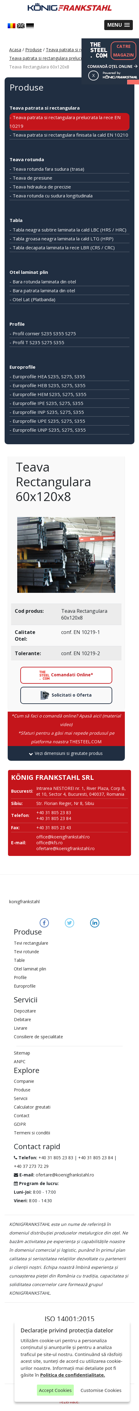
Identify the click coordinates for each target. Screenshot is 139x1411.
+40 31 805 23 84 (95, 1157)
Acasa (15, 49)
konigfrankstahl (24, 901)
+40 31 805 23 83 (55, 1157)
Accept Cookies (55, 1390)
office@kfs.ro (49, 842)
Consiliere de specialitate (38, 1037)
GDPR (20, 1124)
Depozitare (25, 1011)
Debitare (22, 1019)
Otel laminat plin (29, 272)
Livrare (20, 1028)
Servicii (20, 1098)
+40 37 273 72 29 (31, 1166)
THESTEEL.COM (66, 737)
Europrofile (22, 367)
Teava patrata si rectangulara (75, 49)
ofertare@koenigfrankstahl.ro (65, 848)
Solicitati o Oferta (66, 695)
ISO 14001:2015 (70, 1318)
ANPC (20, 1061)
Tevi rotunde (26, 951)
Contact (22, 1115)
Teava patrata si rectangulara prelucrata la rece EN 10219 (66, 58)
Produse (33, 49)
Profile (17, 324)
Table (19, 960)
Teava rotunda (27, 159)
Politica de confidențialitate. (72, 1375)
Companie (24, 1081)
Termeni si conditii (32, 1133)
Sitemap (22, 1053)
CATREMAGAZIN (123, 50)
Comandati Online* (66, 675)
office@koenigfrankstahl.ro (63, 837)
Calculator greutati (32, 1107)
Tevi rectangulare (31, 943)
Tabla (16, 220)
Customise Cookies (101, 1390)
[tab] (66, 753)
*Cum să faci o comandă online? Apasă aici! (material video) (66, 720)
